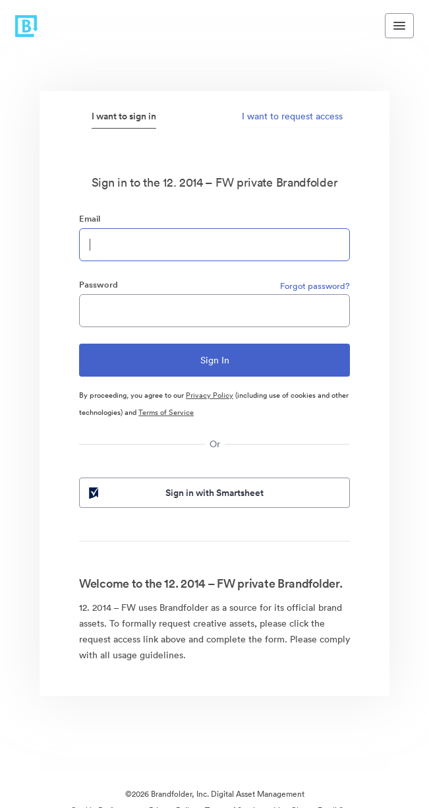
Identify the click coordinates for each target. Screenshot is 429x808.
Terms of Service (166, 412)
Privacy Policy (209, 395)
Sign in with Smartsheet (175, 492)
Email (89, 218)
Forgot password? (315, 286)
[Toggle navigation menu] (399, 25)
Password (98, 284)
